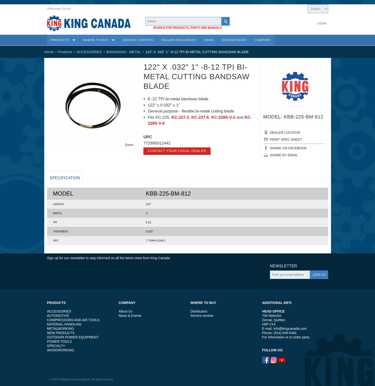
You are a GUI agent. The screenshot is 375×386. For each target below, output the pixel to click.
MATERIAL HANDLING (64, 324)
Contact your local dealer (177, 151)
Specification (65, 178)
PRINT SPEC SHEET (286, 139)
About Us (126, 311)
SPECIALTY (56, 346)
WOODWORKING (60, 350)
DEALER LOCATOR (285, 132)
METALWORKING (60, 328)
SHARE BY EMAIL (284, 155)
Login (321, 23)
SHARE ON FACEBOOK (288, 148)
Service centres (201, 316)
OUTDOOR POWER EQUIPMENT (72, 337)
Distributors (198, 311)
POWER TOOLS (59, 341)
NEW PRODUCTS (61, 333)
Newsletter (283, 266)
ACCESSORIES (59, 311)
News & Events (130, 316)
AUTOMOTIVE (58, 316)
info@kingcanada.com (290, 328)
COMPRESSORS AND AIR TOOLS (73, 320)
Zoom (129, 145)
